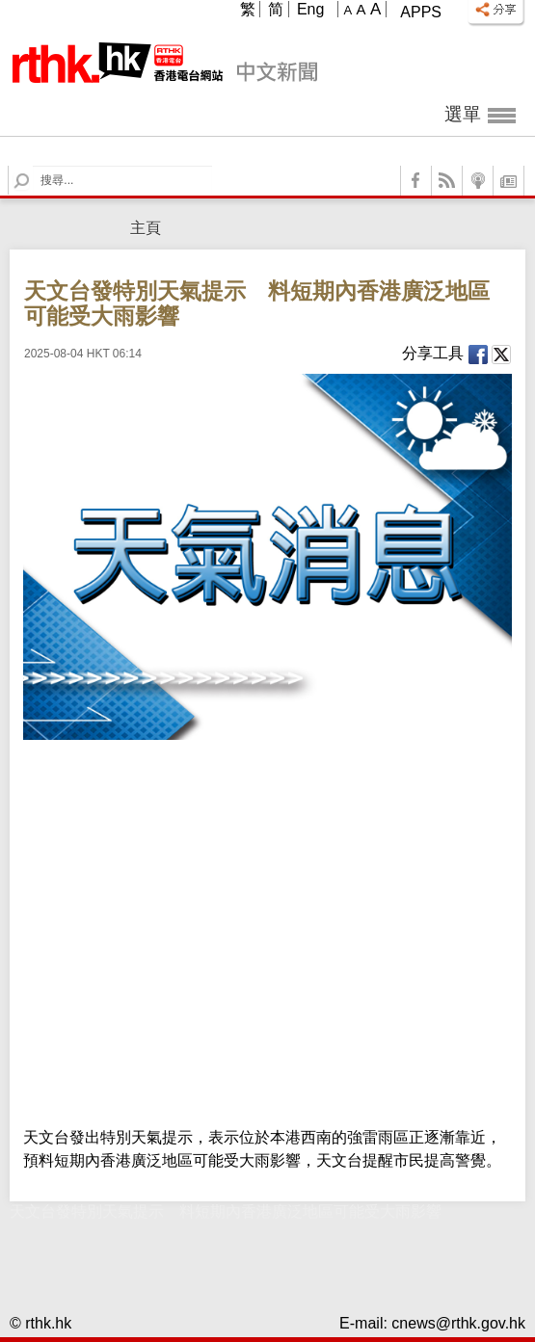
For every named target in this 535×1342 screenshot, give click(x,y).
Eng (310, 9)
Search (33, 166)
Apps (420, 12)
